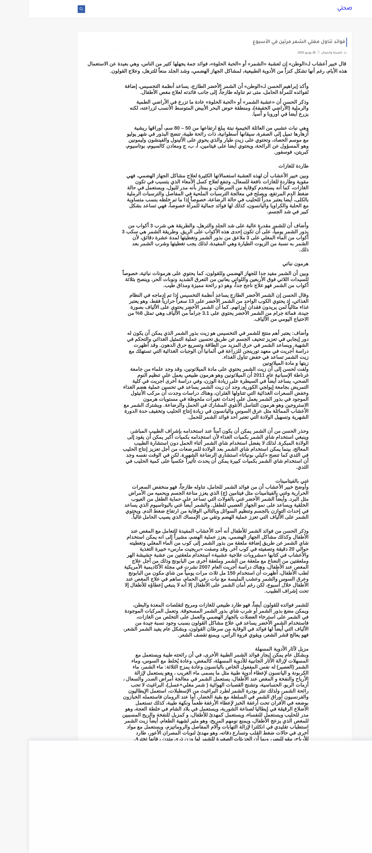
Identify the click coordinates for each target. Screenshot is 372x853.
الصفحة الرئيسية (244, 3)
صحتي (315, 11)
